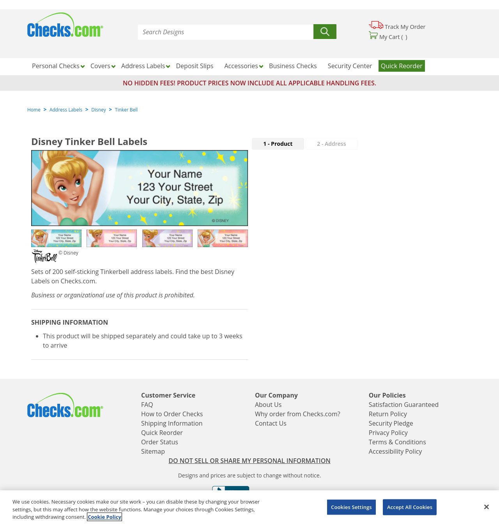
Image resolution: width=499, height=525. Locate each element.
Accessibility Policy (395, 451)
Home (34, 109)
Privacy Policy (388, 432)
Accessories (241, 66)
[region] (249, 507)
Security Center (350, 66)
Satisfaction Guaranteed (404, 404)
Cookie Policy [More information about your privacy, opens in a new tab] (104, 516)
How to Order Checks (172, 414)
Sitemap (153, 451)
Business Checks (293, 66)
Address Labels (143, 66)
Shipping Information (172, 423)
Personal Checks (56, 66)
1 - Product (277, 143)
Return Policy (388, 414)
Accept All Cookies (409, 506)
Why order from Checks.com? (297, 414)
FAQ (147, 404)
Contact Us (271, 423)
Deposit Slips (195, 66)
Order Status (159, 442)
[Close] (486, 506)
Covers (100, 66)
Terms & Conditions (397, 442)
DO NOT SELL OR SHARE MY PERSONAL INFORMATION (249, 460)
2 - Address (331, 143)
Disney (98, 109)
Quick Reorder (402, 66)
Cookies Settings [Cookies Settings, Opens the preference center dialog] (351, 506)
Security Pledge (391, 423)
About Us (268, 404)
